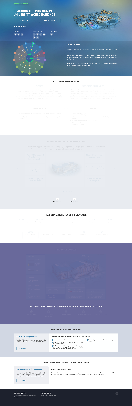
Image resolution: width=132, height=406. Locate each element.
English (91, 3)
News (106, 3)
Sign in (112, 3)
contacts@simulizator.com (48, 395)
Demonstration (49, 20)
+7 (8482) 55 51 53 (46, 393)
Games (100, 3)
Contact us (24, 20)
